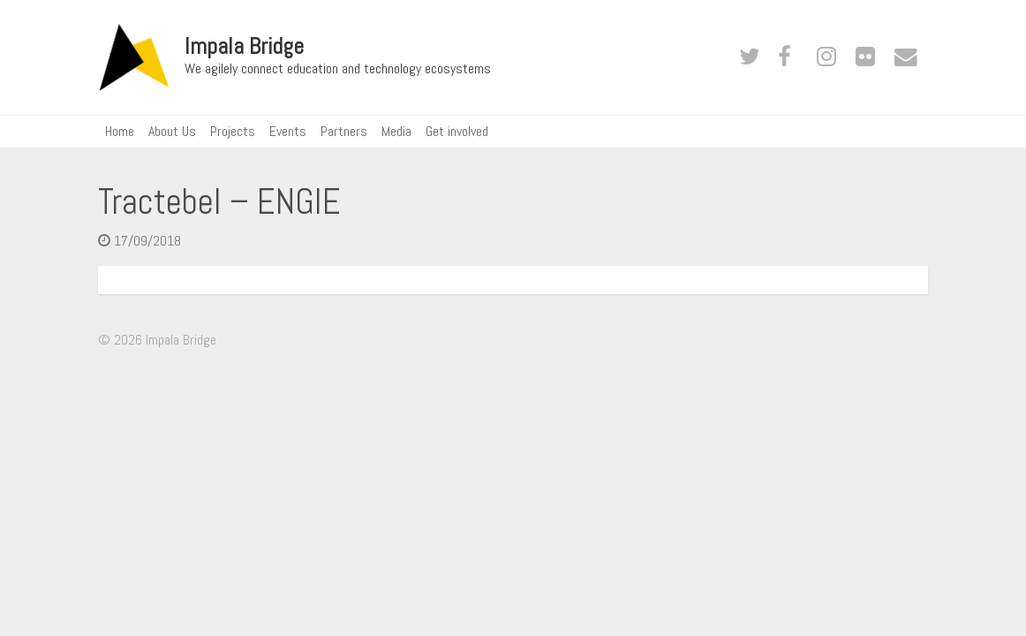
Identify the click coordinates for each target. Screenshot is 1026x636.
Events (287, 131)
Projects (232, 131)
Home (119, 131)
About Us (172, 131)
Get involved (457, 131)
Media (396, 131)
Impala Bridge (244, 46)
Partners (344, 131)
